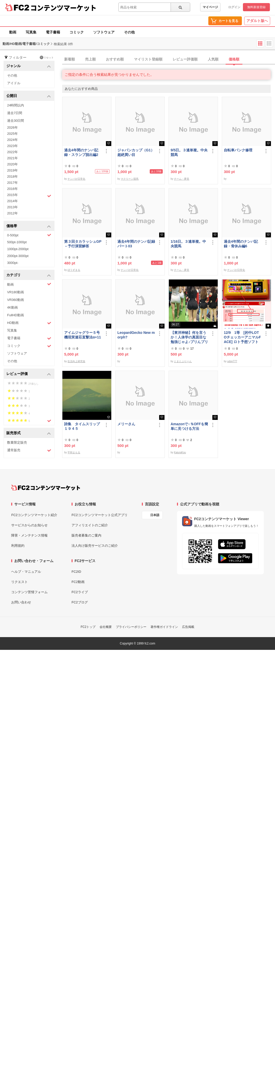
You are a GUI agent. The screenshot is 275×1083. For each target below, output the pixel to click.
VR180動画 (15, 292)
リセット (47, 57)
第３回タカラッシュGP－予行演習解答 (82, 243)
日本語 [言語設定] (154, 515)
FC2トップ (88, 627)
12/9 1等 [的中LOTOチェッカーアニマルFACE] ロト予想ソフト (242, 337)
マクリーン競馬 (130, 178)
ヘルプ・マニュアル (26, 572)
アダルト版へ (257, 21)
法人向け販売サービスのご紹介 (95, 545)
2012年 (12, 213)
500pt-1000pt (17, 242)
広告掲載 (188, 627)
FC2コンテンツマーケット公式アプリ (100, 515)
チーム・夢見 (181, 178)
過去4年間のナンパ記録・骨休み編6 (241, 243)
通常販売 (29, 450)
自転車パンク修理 (238, 150)
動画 (12, 32)
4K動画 (12, 307)
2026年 (12, 127)
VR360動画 (15, 300)
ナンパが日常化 (76, 178)
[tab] (168, 59)
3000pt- (12, 263)
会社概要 (106, 627)
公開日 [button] (28, 96)
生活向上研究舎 (76, 361)
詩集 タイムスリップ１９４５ (82, 426)
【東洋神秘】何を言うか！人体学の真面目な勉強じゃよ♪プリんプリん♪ (189, 337)
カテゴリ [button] (28, 275)
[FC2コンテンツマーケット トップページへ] (45, 487)
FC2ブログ (80, 602)
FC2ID (76, 572)
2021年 (12, 158)
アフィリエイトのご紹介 (90, 525)
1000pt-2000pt (18, 249)
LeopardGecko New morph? (136, 335)
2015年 (29, 195)
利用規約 (17, 545)
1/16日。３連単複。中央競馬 (188, 243)
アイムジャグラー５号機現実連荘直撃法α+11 (82, 335)
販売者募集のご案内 (86, 535)
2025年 (12, 134)
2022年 (12, 152)
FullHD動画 (15, 315)
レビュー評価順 (185, 59)
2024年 (12, 140)
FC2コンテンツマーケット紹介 (34, 515)
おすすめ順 (115, 59)
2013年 (12, 207)
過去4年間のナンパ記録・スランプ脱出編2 (81, 152)
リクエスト (19, 582)
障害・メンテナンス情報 (29, 535)
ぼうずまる (73, 270)
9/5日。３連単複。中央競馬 (189, 152)
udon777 (232, 361)
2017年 (12, 183)
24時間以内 (15, 105)
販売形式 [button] (28, 433)
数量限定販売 (17, 442)
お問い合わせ (21, 602)
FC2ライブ (80, 592)
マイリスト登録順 (148, 59)
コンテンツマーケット (63, 8)
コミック (77, 32)
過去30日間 (15, 121)
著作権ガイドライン (164, 627)
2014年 (12, 201)
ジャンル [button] (28, 66)
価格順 (234, 59)
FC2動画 (78, 582)
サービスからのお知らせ (29, 525)
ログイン (234, 7)
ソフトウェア (104, 32)
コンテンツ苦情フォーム (29, 592)
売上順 (90, 59)
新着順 (69, 59)
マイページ (210, 7)
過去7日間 (14, 113)
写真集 (31, 32)
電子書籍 (53, 32)
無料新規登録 (256, 7)
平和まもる (73, 452)
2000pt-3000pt (18, 256)
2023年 (12, 146)
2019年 (12, 170)
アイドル (13, 83)
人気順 (213, 59)
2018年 (12, 176)
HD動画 (29, 323)
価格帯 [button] (28, 226)
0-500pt (29, 235)
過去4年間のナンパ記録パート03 (136, 243)
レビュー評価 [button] (28, 374)
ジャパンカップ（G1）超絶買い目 (135, 152)
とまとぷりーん (183, 361)
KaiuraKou (180, 452)
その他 (129, 32)
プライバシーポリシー (131, 627)
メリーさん (126, 424)
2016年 (12, 189)
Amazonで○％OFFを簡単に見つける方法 (189, 426)
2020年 (12, 164)
